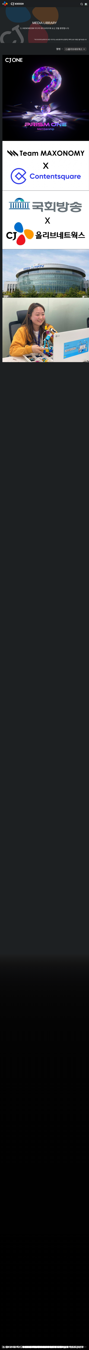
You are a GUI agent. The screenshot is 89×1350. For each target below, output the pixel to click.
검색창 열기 (81, 4)
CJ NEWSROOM (5, 3)
